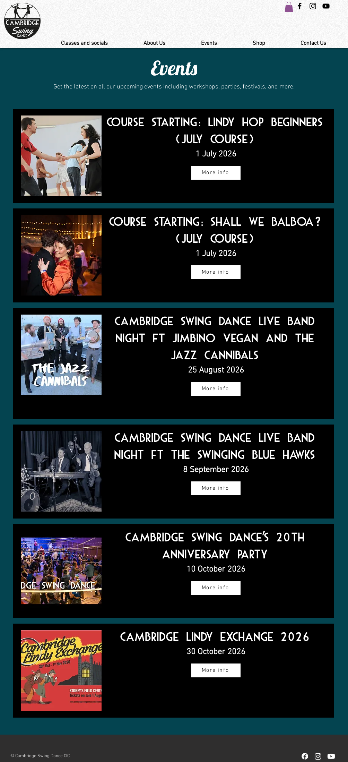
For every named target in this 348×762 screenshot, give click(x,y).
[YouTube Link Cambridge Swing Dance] (326, 6)
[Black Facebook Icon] (299, 6)
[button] (289, 7)
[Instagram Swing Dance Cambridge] (312, 6)
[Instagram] (318, 756)
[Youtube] (331, 756)
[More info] (216, 173)
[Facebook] (305, 756)
